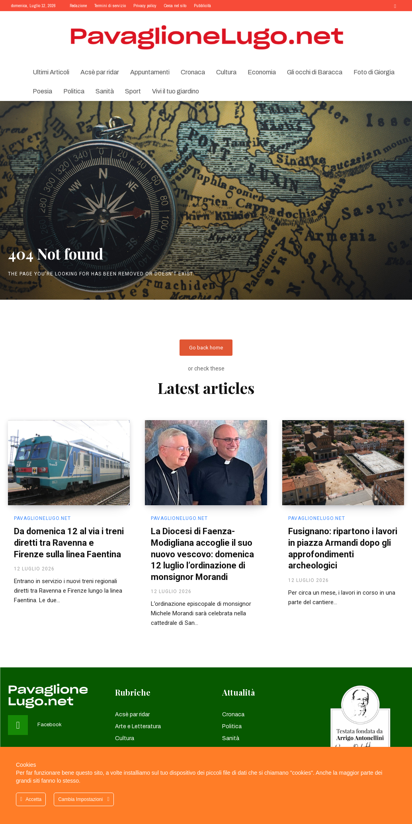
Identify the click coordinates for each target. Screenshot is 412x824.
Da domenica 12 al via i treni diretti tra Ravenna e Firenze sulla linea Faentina (69, 543)
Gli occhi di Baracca (314, 72)
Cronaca (193, 72)
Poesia (42, 91)
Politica (73, 91)
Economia (262, 72)
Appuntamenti (150, 72)
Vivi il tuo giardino (175, 91)
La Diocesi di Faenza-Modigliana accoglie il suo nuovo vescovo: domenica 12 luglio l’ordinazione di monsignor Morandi (202, 554)
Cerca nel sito (175, 5)
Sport (133, 91)
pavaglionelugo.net (42, 518)
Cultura (226, 72)
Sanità (105, 91)
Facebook (49, 725)
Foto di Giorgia (373, 72)
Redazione (78, 5)
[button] (395, 5)
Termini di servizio (110, 5)
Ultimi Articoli (51, 72)
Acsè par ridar (99, 72)
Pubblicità (202, 5)
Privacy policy (144, 5)
